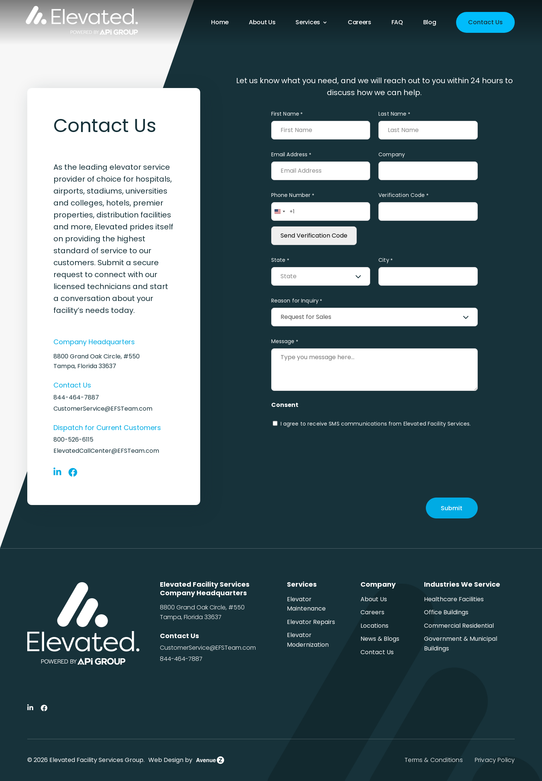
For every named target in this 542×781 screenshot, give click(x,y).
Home (220, 23)
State (280, 260)
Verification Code (403, 195)
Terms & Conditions (433, 760)
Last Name (394, 114)
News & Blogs (379, 638)
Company (391, 154)
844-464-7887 (76, 397)
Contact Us (485, 22)
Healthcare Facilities (454, 599)
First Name (287, 114)
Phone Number (292, 195)
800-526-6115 (73, 439)
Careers (359, 23)
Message (284, 341)
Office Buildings (446, 612)
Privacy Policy (495, 760)
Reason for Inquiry (296, 301)
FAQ (397, 23)
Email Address (291, 155)
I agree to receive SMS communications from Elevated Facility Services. (376, 423)
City (385, 260)
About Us (262, 23)
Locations (374, 625)
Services (307, 23)
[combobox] (279, 211)
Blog (429, 23)
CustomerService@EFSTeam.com (102, 408)
